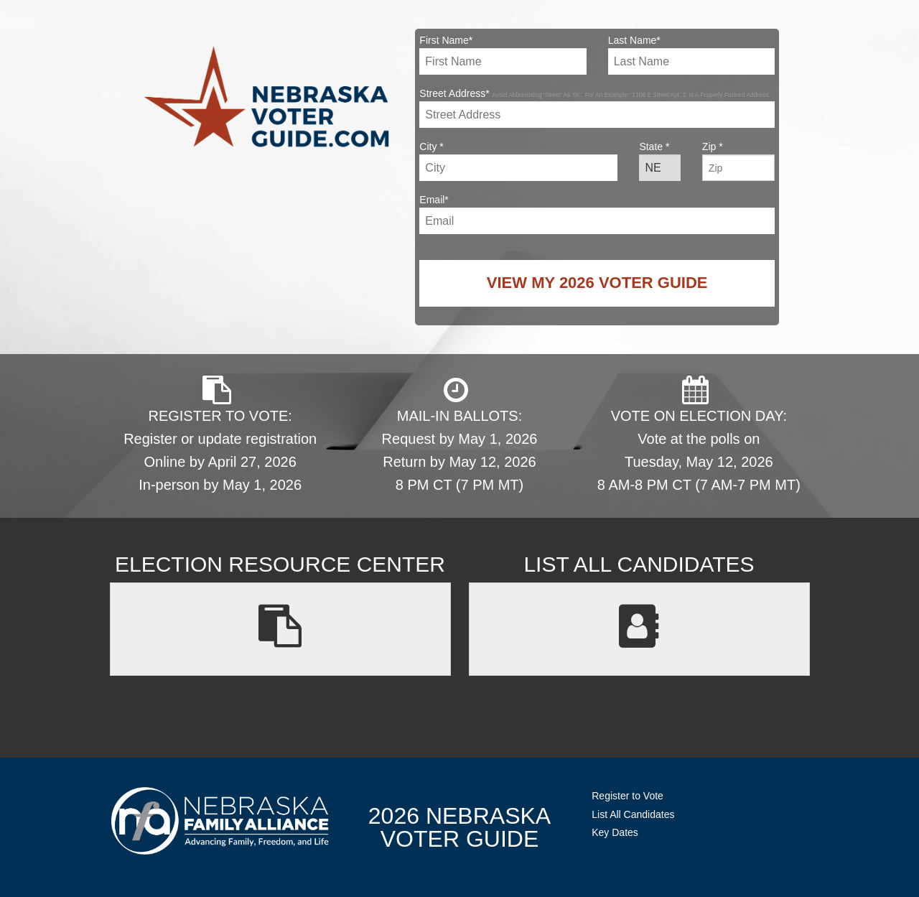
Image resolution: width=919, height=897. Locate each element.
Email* (597, 214)
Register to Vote (627, 795)
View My (597, 283)
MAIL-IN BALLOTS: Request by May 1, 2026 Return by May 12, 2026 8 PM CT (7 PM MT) (460, 434)
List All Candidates (633, 814)
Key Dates (615, 832)
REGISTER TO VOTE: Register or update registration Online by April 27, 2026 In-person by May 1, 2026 (220, 434)
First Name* (502, 54)
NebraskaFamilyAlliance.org (220, 820)
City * (518, 161)
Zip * (738, 161)
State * (659, 161)
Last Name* (691, 54)
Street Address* (597, 108)
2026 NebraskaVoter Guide (459, 827)
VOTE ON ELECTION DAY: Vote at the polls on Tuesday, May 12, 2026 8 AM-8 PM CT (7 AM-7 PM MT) (699, 434)
